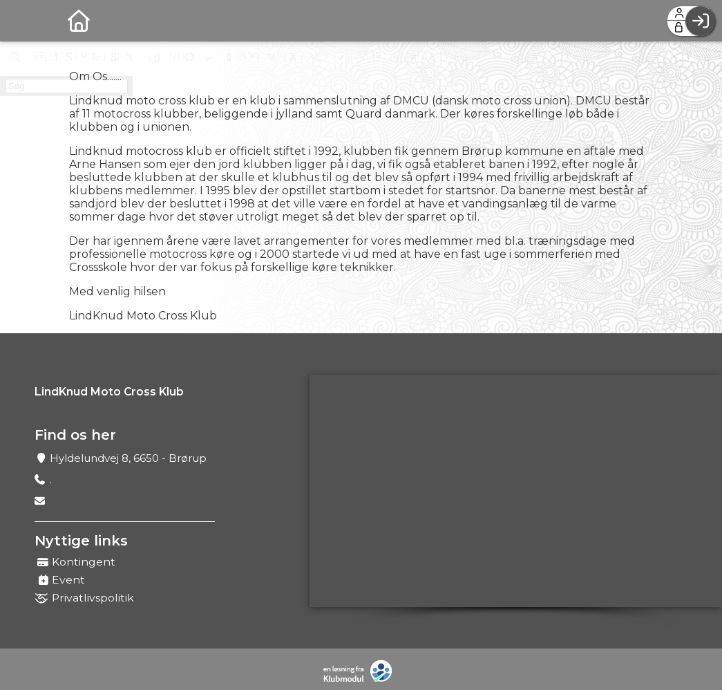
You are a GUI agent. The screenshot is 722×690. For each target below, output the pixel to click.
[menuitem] (20, 20)
